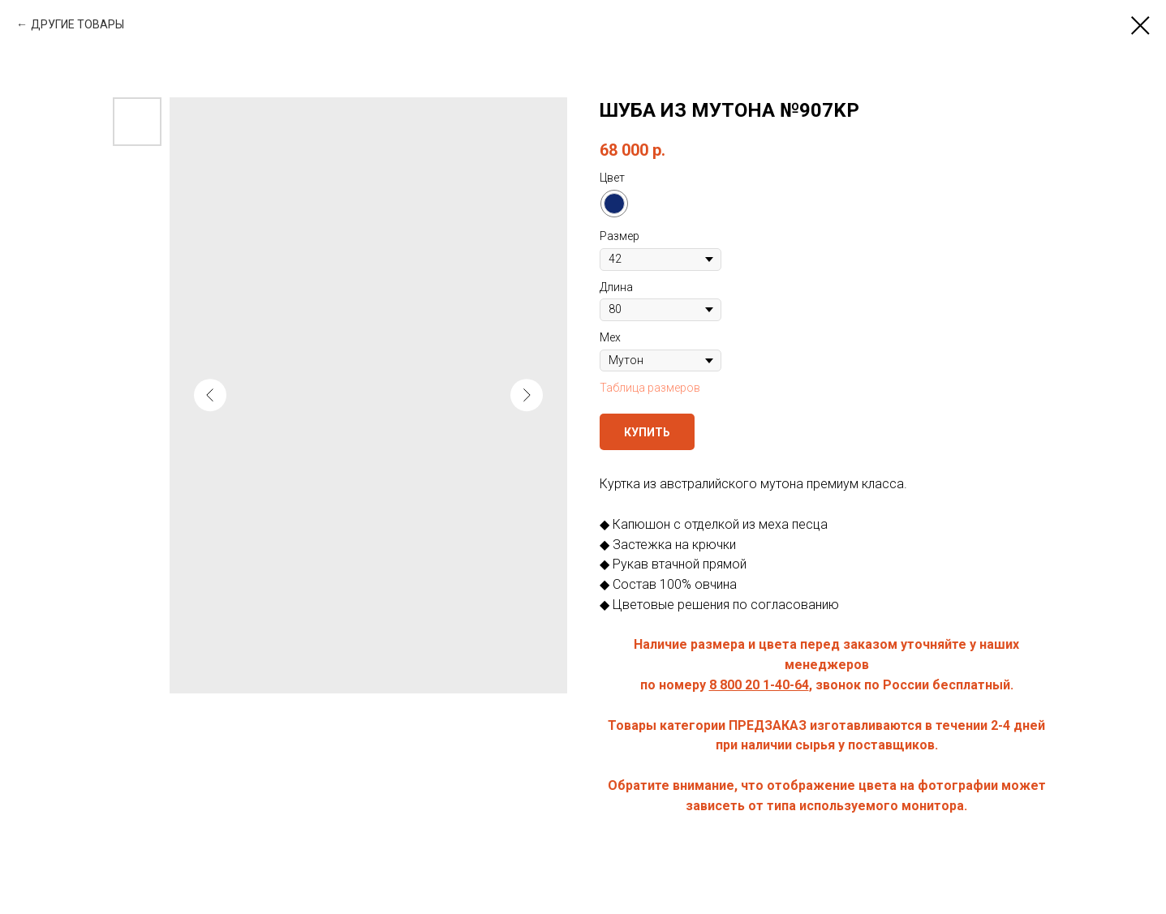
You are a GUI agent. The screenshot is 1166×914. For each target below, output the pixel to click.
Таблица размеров (650, 387)
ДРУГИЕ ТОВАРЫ (77, 24)
